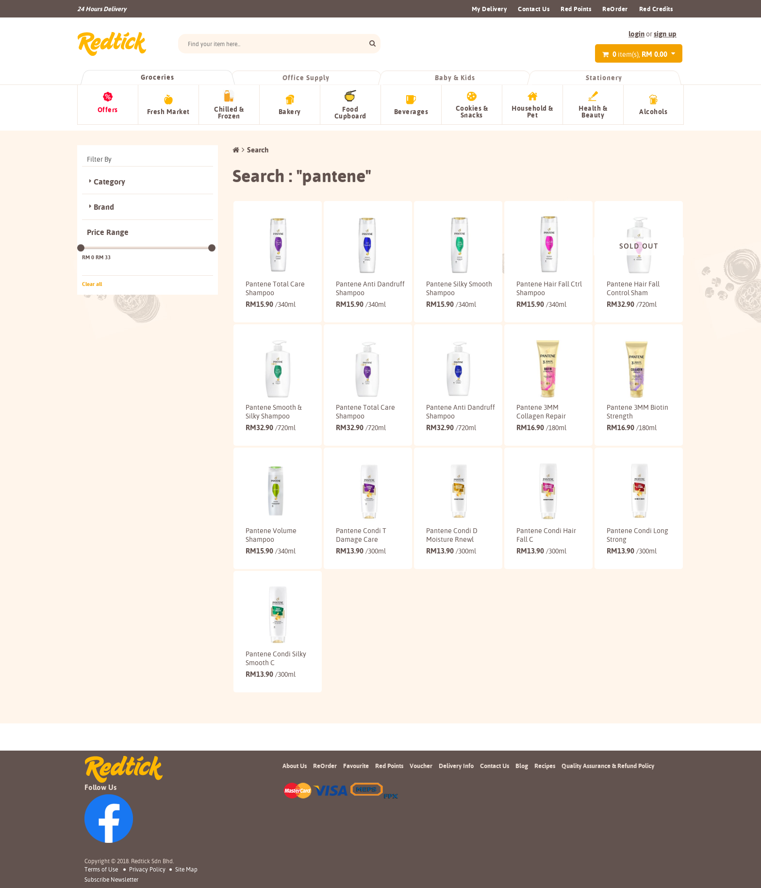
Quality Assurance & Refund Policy (608, 766)
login (637, 33)
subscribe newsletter (111, 879)
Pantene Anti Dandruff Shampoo (365, 282)
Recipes (544, 766)
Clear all (92, 278)
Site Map (186, 869)
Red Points (576, 9)
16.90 (541, 430)
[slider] (80, 242)
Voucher (421, 766)
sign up (665, 33)
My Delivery (489, 9)
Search (257, 144)
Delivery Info (456, 766)
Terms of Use (101, 869)
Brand (104, 201)
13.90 (361, 561)
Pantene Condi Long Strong (637, 545)
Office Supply (306, 77)
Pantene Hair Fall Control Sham (633, 282)
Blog (521, 766)
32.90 (632, 298)
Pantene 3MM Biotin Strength (637, 414)
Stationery (603, 77)
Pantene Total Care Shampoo (275, 282)
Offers (108, 109)
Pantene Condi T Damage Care (361, 545)
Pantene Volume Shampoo (271, 545)
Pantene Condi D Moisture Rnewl (452, 545)
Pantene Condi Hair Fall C (546, 545)
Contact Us (533, 9)
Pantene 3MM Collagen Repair (541, 414)
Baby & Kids (455, 77)
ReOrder (615, 9)
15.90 (271, 298)
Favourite (356, 766)
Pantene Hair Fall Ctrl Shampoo (542, 282)
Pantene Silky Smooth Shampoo (453, 282)
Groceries (157, 77)
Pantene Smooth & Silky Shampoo (274, 414)
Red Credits (656, 9)
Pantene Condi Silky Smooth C (276, 677)
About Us (294, 766)
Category (109, 176)
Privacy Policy (147, 869)
